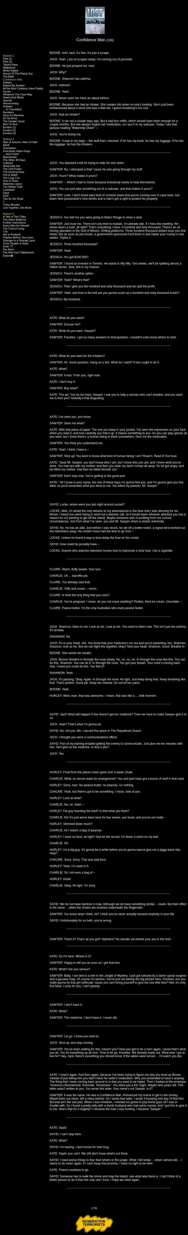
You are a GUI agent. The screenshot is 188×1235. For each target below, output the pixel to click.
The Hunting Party (13, 171)
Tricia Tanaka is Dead (15, 243)
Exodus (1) (9, 127)
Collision (8, 162)
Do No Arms (10, 118)
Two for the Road (13, 198)
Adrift (6, 145)
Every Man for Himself (16, 225)
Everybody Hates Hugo (16, 151)
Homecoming (11, 103)
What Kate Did (11, 165)
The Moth (8, 76)
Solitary (7, 82)
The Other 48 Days (14, 159)
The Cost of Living (13, 228)
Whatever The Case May (17, 94)
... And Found (11, 154)
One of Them (10, 180)
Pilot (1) (7, 58)
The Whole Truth (13, 186)
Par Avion (8, 249)
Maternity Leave (12, 183)
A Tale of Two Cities (14, 216)
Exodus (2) (9, 130)
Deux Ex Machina (13, 115)
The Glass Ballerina (14, 219)
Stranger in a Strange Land (19, 240)
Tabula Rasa (10, 64)
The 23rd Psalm (12, 168)
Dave (6, 192)
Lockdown (9, 189)
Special (7, 100)
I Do (5, 231)
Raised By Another (14, 85)
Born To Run (10, 124)
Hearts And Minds (13, 97)
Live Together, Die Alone (17, 207)
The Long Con (11, 177)
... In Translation (12, 109)
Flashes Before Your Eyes (18, 237)
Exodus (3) (9, 133)
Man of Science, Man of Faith (20, 142)
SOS (6, 195)
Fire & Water (10, 174)
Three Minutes (11, 204)
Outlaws (8, 106)
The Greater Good (13, 121)
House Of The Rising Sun (18, 73)
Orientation (9, 148)
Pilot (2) (7, 61)
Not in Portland (12, 234)
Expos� (8, 255)
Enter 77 (8, 246)
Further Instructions (14, 222)
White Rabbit (10, 70)
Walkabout (9, 67)
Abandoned (10, 156)
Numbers (8, 112)
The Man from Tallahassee (18, 252)
